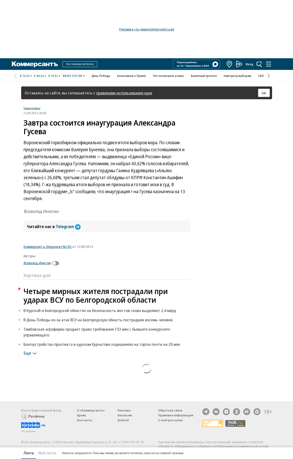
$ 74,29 (25, 76)
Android (123, 420)
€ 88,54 (39, 76)
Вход (249, 64)
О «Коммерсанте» (91, 410)
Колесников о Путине (131, 76)
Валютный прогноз (204, 76)
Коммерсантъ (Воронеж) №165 (47, 246)
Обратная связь (170, 410)
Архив (81, 415)
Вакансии (125, 415)
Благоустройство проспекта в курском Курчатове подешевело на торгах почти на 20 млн (101, 344)
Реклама (124, 410)
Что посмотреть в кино (168, 76)
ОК (264, 93)
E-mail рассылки (170, 420)
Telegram (68, 226)
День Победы (101, 76)
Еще (30, 353)
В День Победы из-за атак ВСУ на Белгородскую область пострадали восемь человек (98, 319)
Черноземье (31, 108)
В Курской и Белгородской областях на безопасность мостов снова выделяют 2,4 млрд (99, 310)
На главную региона (80, 64)
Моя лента (47, 453)
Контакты (84, 420)
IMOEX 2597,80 (72, 76)
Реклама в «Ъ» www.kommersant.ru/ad (146, 29)
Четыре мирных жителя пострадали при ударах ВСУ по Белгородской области (95, 295)
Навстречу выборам (237, 76)
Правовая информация (175, 415)
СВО (261, 76)
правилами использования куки (124, 93)
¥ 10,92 (53, 76)
